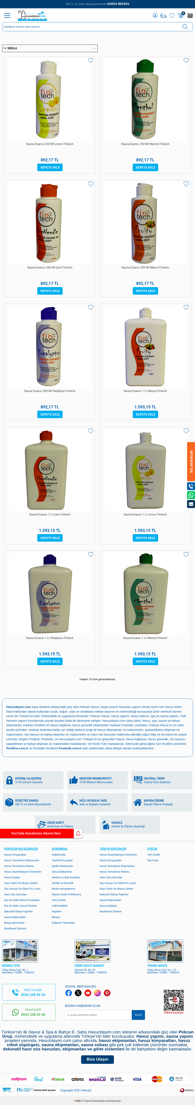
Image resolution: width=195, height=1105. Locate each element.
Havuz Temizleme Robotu (19, 864)
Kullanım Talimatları (63, 921)
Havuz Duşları (12, 875)
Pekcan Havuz (90, 707)
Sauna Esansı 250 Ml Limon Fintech (50, 144)
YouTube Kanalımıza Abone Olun (38, 833)
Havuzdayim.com (114, 720)
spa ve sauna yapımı (165, 715)
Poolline (39, 724)
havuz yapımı (120, 715)
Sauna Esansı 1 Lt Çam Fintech (50, 515)
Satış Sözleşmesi (62, 870)
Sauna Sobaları (108, 904)
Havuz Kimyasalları (15, 853)
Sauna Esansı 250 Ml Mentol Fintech (145, 144)
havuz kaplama (136, 738)
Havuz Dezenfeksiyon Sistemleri (23, 870)
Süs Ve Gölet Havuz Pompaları (22, 898)
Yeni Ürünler (59, 898)
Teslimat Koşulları (62, 858)
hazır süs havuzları (104, 733)
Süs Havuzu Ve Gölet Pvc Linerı (22, 887)
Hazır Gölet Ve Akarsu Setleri (21, 881)
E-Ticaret (86, 1100)
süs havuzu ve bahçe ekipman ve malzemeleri (55, 733)
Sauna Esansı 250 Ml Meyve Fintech (145, 268)
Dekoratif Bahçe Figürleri (18, 910)
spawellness (14, 742)
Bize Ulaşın (97, 1058)
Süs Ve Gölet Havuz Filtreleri (20, 904)
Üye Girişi (152, 858)
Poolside (127, 724)
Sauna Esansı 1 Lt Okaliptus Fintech (50, 638)
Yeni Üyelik (153, 853)
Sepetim (57, 910)
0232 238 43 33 (33, 993)
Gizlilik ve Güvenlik (62, 881)
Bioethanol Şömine (15, 927)
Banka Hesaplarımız (63, 887)
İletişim (56, 915)
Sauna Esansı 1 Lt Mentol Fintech (145, 638)
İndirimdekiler (60, 904)
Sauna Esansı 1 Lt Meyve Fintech (145, 391)
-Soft (77, 1100)
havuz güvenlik (158, 738)
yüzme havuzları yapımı (125, 707)
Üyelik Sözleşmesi (62, 864)
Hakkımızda (59, 853)
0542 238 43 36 (33, 1013)
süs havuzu (178, 738)
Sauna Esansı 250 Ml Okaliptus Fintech (50, 391)
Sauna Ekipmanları (15, 915)
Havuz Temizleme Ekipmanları (21, 858)
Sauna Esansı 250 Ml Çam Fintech (50, 268)
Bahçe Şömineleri (14, 921)
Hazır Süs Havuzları (15, 893)
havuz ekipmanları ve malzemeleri (121, 729)
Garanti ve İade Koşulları (66, 875)
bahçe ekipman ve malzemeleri (49, 742)
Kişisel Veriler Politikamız (66, 893)
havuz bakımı (140, 715)
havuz (121, 738)
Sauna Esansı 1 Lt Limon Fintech (145, 515)
